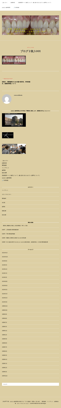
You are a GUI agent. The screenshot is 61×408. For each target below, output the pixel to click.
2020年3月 (4, 293)
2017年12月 (4, 376)
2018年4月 (4, 359)
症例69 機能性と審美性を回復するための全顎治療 (14, 238)
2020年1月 (4, 302)
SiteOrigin (43, 403)
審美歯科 (4, 165)
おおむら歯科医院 (6, 7)
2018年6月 (4, 351)
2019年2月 (4, 334)
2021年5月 (4, 265)
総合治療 (4, 172)
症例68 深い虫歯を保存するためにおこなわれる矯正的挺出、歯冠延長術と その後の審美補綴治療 (25, 242)
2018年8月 (4, 343)
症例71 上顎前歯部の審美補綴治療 (10, 229)
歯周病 (4, 170)
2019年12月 (4, 306)
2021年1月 (4, 277)
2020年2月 (4, 297)
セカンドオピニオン (6, 194)
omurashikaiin (18, 95)
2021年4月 (4, 269)
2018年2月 (4, 367)
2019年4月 (4, 330)
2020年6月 (4, 285)
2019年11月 (4, 310)
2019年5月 (4, 326)
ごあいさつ (4, 2)
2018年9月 (4, 339)
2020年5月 (4, 289)
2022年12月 (5, 256)
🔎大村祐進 (16, 7)
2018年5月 (4, 355)
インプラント (5, 167)
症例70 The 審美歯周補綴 (8, 233)
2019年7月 (4, 322)
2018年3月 (4, 363)
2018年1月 (4, 371)
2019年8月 (4, 318)
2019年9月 (4, 314)
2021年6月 (4, 261)
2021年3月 (4, 273)
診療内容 (13, 2)
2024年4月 (4, 252)
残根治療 (4, 210)
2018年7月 (4, 347)
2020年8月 (4, 281)
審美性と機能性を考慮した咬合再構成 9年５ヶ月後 (14, 225)
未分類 (3, 202)
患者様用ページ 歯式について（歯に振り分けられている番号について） (35, 2)
